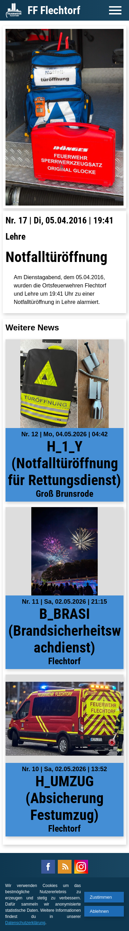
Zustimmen (101, 897)
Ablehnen (99, 911)
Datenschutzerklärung (25, 922)
